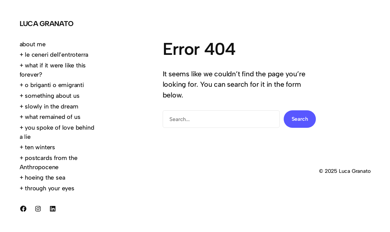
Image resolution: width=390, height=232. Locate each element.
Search (300, 119)
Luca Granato (47, 23)
